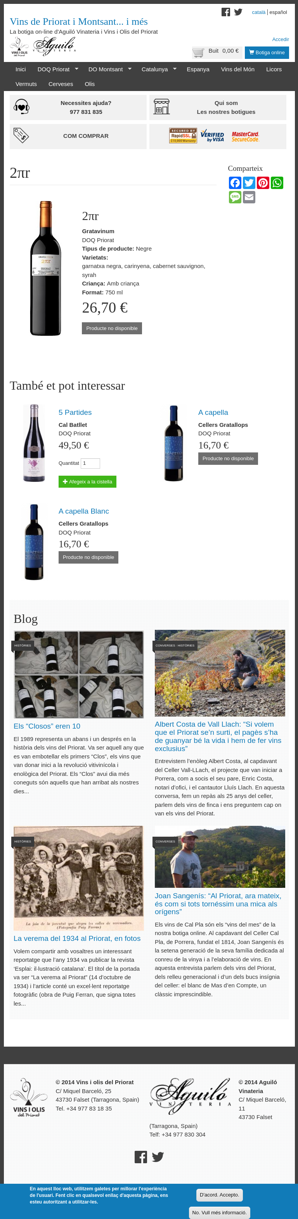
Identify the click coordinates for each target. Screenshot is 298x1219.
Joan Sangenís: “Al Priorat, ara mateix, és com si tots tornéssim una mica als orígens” (218, 904)
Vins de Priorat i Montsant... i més (79, 21)
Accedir (280, 39)
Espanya (198, 69)
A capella (213, 412)
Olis (90, 84)
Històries (22, 645)
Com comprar (86, 135)
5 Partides (75, 412)
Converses (165, 645)
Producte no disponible (111, 328)
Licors (274, 69)
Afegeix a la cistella (87, 482)
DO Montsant (107, 69)
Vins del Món (238, 69)
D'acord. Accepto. (219, 1195)
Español (278, 12)
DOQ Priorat (55, 69)
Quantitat (69, 463)
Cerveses (61, 84)
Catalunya (156, 69)
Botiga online (267, 52)
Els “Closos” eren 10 (47, 726)
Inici (21, 69)
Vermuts (26, 84)
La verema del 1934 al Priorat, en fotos (77, 938)
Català (259, 12)
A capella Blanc (84, 511)
